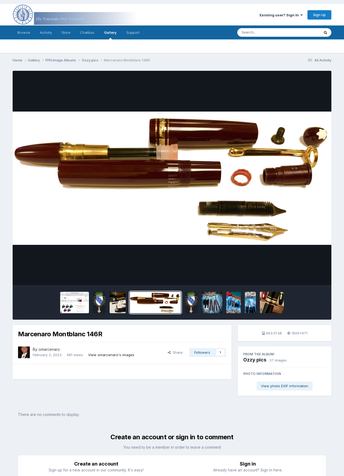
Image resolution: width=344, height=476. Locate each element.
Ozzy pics (254, 360)
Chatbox (87, 32)
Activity (46, 32)
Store (66, 32)
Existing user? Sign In (281, 15)
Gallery (110, 34)
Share (175, 352)
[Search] (263, 32)
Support (132, 32)
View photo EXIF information (284, 386)
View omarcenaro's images (111, 355)
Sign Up (319, 15)
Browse (23, 32)
